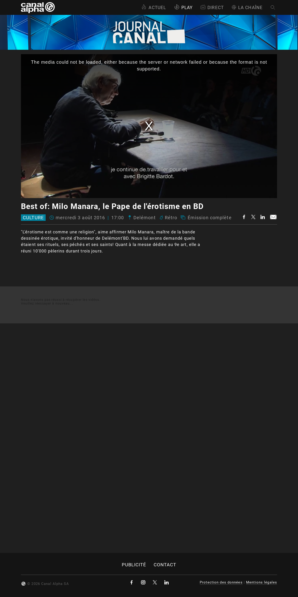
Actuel (153, 7)
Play (183, 7)
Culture (33, 217)
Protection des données (221, 582)
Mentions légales (261, 582)
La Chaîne (247, 7)
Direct (212, 7)
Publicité (134, 564)
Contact (165, 564)
